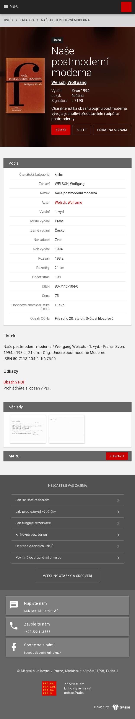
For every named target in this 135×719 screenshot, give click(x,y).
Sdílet (82, 130)
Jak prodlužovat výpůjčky (35, 511)
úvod (8, 20)
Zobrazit (117, 456)
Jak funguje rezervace (33, 523)
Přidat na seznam (112, 130)
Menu (10, 6)
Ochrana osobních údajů (34, 546)
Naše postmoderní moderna (65, 20)
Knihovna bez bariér (31, 534)
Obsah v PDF (14, 382)
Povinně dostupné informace (38, 557)
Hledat (124, 4)
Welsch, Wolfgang (69, 82)
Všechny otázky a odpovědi (67, 576)
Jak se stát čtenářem (32, 500)
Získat (60, 130)
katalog (27, 20)
